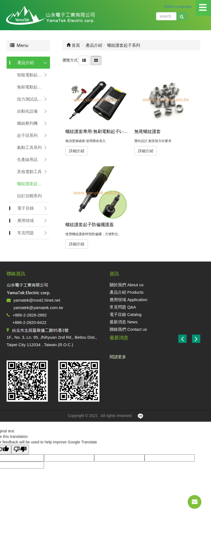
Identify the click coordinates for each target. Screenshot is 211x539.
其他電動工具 (29, 171)
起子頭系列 (27, 135)
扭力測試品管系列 (33, 99)
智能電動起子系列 (33, 75)
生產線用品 (27, 159)
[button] (196, 339)
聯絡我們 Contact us (128, 329)
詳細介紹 (76, 151)
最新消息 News (124, 321)
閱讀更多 (118, 356)
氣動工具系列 (29, 147)
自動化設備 (27, 111)
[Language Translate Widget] (182, 6)
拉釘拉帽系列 (29, 195)
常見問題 (25, 232)
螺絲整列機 (27, 123)
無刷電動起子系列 (33, 87)
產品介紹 (25, 62)
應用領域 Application (129, 299)
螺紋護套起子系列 (33, 183)
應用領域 (25, 220)
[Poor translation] (20, 449)
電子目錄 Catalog (125, 314)
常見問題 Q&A (123, 307)
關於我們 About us (126, 284)
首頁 (73, 45)
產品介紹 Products (126, 292)
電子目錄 (25, 208)
